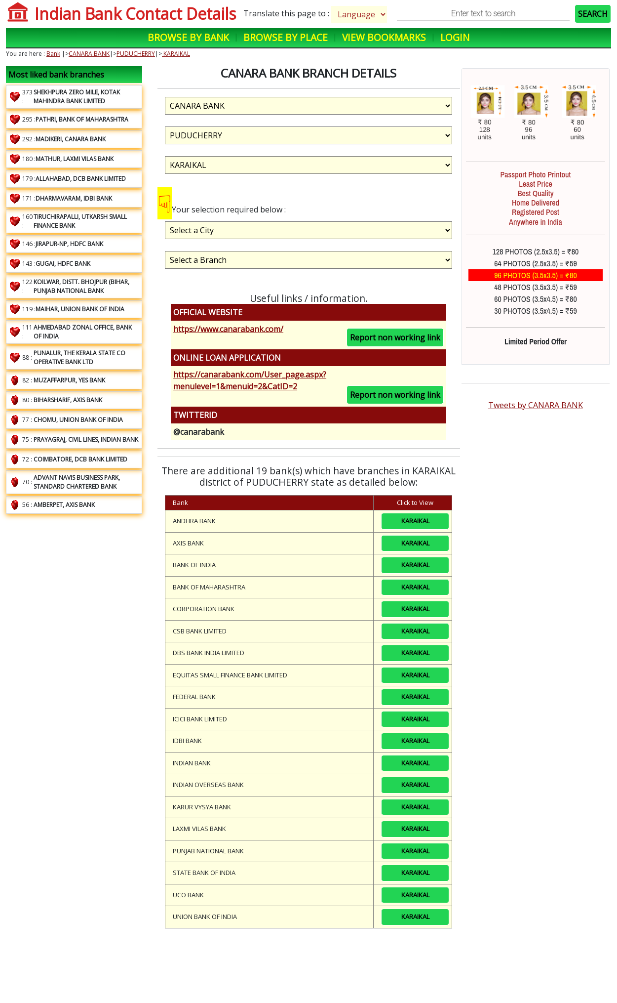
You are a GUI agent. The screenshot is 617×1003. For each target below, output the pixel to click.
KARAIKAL (176, 53)
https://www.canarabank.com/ (228, 329)
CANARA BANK (89, 53)
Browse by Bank (188, 37)
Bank (53, 53)
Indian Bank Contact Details (135, 13)
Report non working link (395, 337)
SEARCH (593, 13)
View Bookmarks (384, 37)
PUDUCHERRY (135, 53)
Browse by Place (285, 37)
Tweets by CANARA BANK (535, 405)
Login (454, 37)
